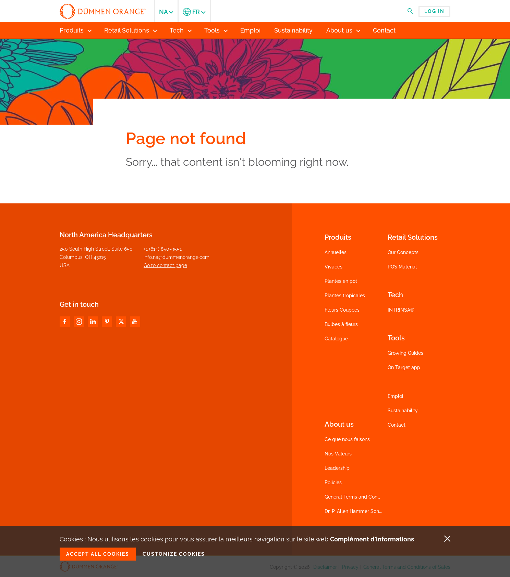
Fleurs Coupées (342, 310)
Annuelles (336, 252)
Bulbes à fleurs (341, 324)
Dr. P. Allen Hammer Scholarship (361, 511)
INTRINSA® (401, 310)
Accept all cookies (97, 554)
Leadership (337, 468)
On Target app (404, 367)
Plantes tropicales (345, 295)
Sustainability (403, 410)
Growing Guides (405, 353)
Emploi (395, 396)
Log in (434, 11)
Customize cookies (174, 554)
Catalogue (336, 338)
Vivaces (333, 266)
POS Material (402, 266)
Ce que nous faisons (347, 439)
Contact (396, 425)
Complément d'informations (372, 539)
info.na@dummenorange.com (176, 257)
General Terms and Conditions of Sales (368, 497)
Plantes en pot (341, 281)
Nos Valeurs (338, 453)
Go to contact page (165, 265)
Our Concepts (403, 252)
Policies (333, 482)
